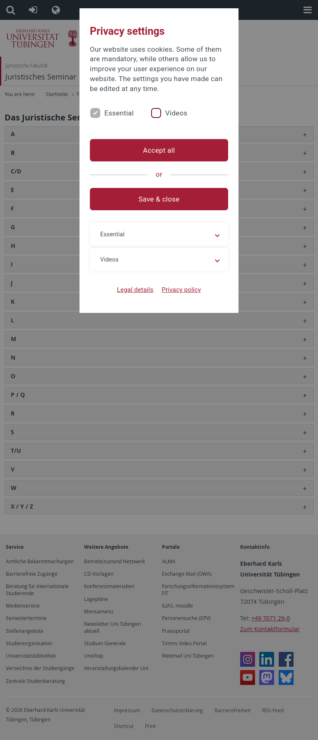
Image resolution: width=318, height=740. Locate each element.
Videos (176, 113)
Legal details (135, 289)
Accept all (159, 150)
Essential (119, 113)
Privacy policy (181, 289)
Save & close (159, 199)
